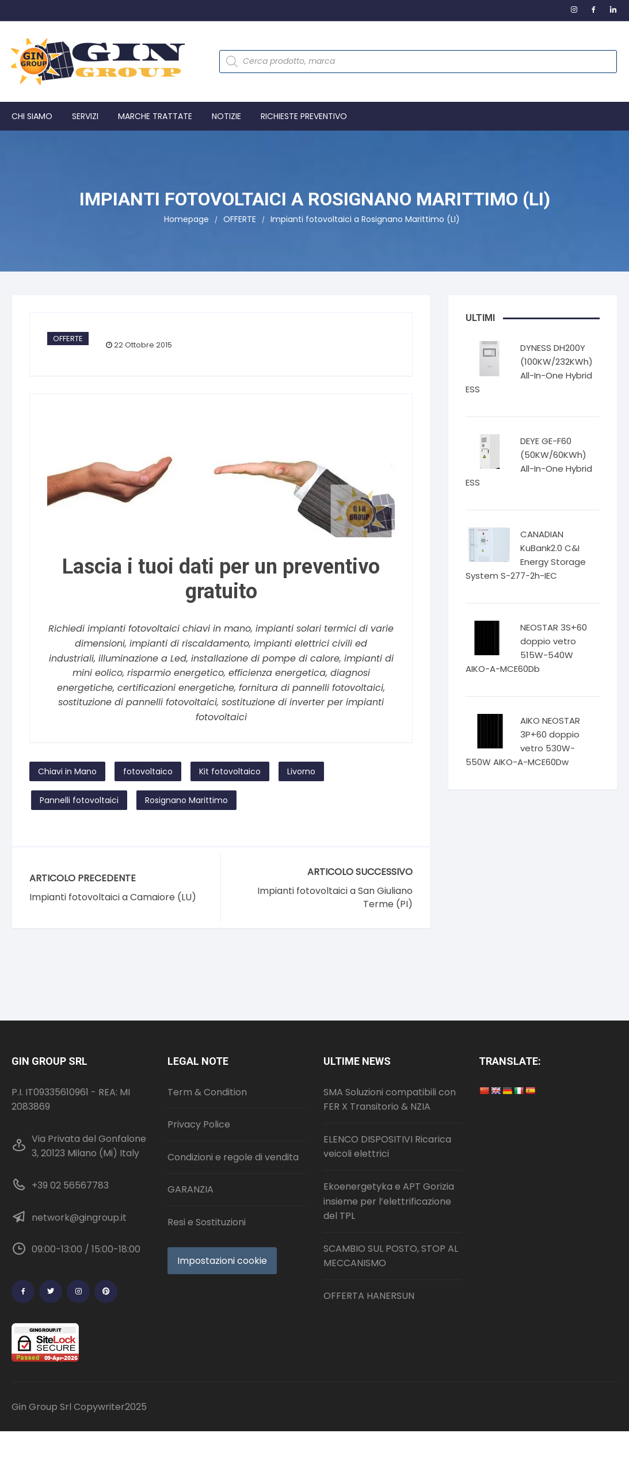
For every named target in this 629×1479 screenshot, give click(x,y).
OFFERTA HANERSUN (368, 1295)
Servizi (85, 116)
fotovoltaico (148, 771)
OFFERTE (68, 338)
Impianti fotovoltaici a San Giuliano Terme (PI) (335, 897)
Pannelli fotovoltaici (79, 800)
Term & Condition (207, 1092)
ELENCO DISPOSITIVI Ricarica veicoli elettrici (387, 1147)
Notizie (226, 116)
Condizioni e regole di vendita (233, 1157)
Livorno (301, 771)
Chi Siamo (32, 116)
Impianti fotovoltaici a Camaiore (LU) (112, 897)
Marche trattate (155, 116)
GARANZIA (190, 1189)
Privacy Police (198, 1124)
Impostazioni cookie (222, 1260)
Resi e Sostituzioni (206, 1222)
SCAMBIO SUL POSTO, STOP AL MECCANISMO (390, 1256)
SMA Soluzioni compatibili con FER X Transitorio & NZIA (389, 1100)
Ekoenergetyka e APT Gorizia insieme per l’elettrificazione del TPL (388, 1201)
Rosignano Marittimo (186, 800)
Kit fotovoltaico (230, 771)
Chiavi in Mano (67, 771)
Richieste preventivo (304, 116)
